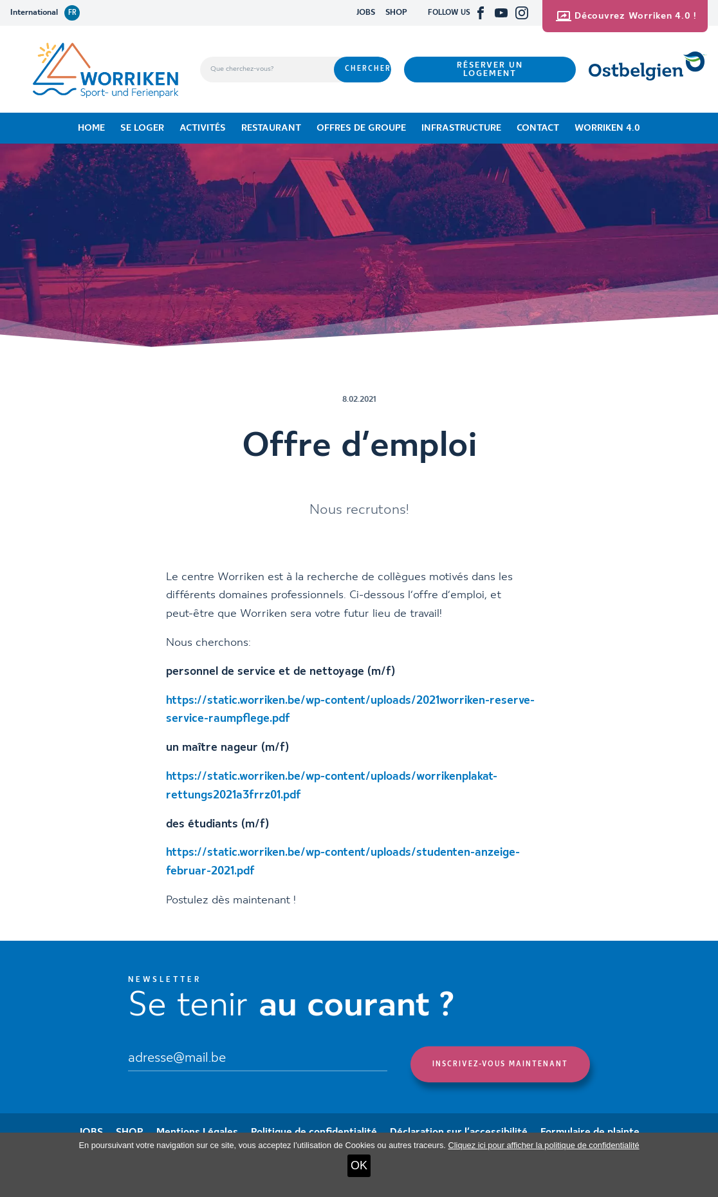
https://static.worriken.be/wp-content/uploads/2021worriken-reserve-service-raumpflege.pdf (350, 710)
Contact (538, 128)
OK (359, 1165)
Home (91, 128)
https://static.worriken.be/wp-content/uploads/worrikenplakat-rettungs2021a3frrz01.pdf (331, 786)
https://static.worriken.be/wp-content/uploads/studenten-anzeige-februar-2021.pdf (343, 862)
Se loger (142, 128)
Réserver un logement (490, 69)
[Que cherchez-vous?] (267, 69)
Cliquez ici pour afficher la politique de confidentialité (543, 1145)
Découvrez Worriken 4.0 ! (626, 16)
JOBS (365, 12)
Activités (203, 128)
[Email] (257, 1058)
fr (72, 13)
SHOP (396, 12)
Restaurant (271, 128)
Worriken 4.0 (607, 128)
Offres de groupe (361, 128)
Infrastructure (461, 128)
